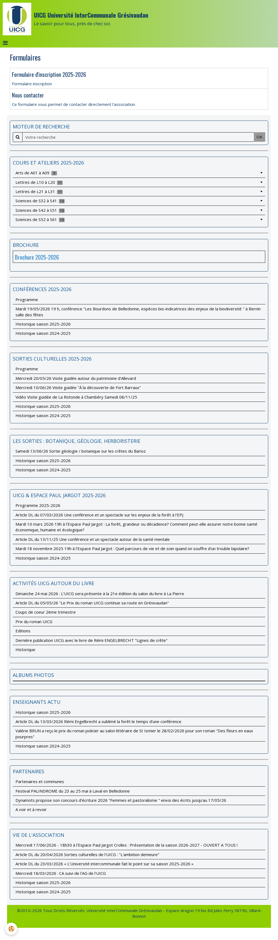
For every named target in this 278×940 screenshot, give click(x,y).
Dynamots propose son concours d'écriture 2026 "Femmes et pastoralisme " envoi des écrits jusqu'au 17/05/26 (120, 800)
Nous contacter (28, 95)
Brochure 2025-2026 (37, 257)
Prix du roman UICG (33, 621)
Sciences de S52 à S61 (40, 219)
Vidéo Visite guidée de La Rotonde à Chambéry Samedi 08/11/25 (76, 397)
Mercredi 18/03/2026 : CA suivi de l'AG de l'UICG (60, 873)
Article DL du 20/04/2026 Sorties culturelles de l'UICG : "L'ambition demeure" (87, 854)
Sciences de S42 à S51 (40, 210)
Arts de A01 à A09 (36, 172)
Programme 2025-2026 (37, 505)
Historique (25, 649)
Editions (22, 630)
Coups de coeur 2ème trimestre (45, 612)
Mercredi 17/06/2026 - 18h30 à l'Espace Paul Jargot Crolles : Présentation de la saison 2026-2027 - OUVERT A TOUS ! (126, 845)
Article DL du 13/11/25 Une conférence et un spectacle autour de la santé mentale (92, 539)
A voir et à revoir (31, 809)
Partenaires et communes (39, 781)
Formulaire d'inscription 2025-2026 (49, 74)
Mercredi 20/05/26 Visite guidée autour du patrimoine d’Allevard (75, 378)
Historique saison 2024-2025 (43, 333)
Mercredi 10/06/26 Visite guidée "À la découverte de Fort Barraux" (78, 387)
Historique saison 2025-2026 (43, 324)
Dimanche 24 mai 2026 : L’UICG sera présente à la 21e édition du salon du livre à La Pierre (99, 593)
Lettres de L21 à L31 (39, 191)
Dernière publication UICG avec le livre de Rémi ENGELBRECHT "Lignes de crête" (91, 640)
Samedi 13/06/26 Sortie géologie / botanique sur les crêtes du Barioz (80, 451)
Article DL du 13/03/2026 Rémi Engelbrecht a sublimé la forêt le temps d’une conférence (98, 721)
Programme (26, 299)
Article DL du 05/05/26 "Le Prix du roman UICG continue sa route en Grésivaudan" (92, 602)
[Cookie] (11, 929)
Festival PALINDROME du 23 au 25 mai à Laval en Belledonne (72, 791)
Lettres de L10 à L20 (39, 182)
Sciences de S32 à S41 (40, 200)
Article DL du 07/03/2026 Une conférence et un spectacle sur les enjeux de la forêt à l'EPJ (99, 515)
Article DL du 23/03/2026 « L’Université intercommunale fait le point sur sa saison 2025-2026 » (104, 863)
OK (260, 137)
